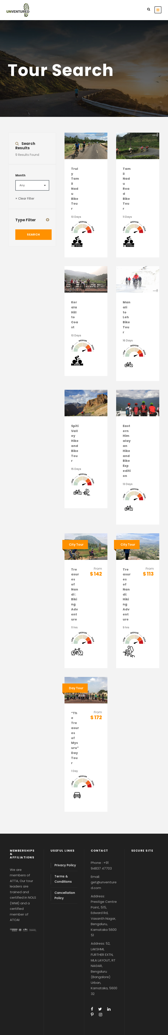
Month (20, 175)
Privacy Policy (65, 865)
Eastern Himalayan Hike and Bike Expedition (127, 451)
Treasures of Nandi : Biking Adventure (75, 594)
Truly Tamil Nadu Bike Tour (75, 189)
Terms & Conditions (63, 879)
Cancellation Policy (64, 895)
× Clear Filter (24, 198)
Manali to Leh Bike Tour (126, 317)
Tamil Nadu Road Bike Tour (127, 189)
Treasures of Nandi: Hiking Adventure (127, 594)
